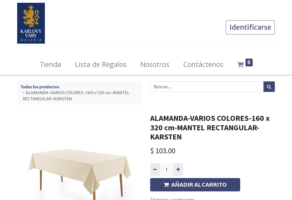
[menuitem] (50, 64)
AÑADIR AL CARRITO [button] (195, 184)
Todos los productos (40, 86)
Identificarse (250, 27)
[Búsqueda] (269, 86)
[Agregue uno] (178, 169)
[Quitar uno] (155, 169)
